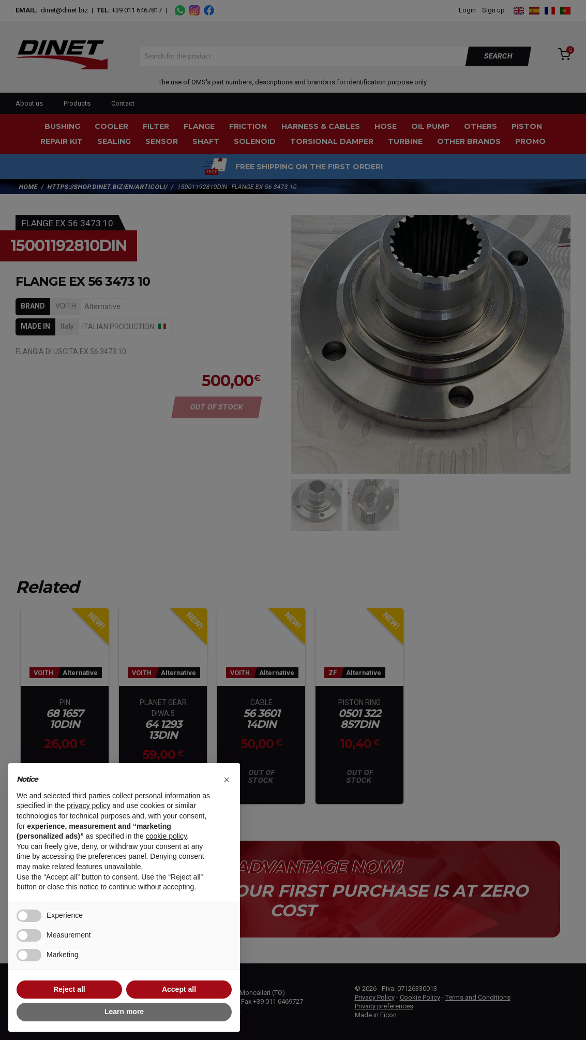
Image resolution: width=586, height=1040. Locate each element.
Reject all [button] (69, 989)
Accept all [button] (179, 989)
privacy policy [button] (88, 805)
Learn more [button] (124, 1011)
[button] (226, 779)
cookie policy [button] (166, 836)
